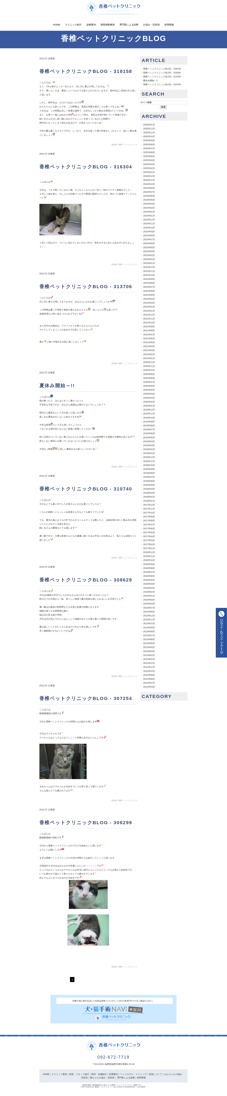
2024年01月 (149, 215)
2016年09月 (149, 564)
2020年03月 (149, 398)
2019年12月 (149, 409)
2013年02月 (149, 655)
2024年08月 (149, 188)
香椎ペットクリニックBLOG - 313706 (85, 286)
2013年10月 (149, 623)
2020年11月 (149, 366)
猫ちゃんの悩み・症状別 (102, 1077)
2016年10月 (149, 560)
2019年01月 (149, 453)
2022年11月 (149, 271)
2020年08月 (149, 378)
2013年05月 (149, 643)
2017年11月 (149, 508)
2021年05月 (149, 342)
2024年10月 (149, 184)
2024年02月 (149, 211)
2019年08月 (149, 425)
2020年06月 (149, 386)
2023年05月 (149, 247)
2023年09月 (149, 231)
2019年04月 (149, 441)
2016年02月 (149, 592)
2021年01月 (149, 358)
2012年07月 (149, 683)
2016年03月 (149, 588)
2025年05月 (149, 156)
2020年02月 (149, 402)
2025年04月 (149, 160)
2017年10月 (149, 512)
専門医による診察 (128, 24)
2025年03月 (149, 164)
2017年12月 (149, 505)
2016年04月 (149, 584)
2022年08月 (149, 283)
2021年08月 (149, 330)
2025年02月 (149, 168)
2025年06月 (149, 152)
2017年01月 (149, 548)
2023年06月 (149, 243)
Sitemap (141, 1087)
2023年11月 (149, 223)
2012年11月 (149, 667)
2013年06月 (149, 639)
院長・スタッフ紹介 (79, 1074)
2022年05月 (149, 295)
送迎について (155, 1074)
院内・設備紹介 (99, 1074)
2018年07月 (149, 477)
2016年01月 (149, 596)
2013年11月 (149, 619)
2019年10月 (149, 417)
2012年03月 (149, 687)
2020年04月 (149, 394)
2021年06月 (149, 338)
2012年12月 (149, 663)
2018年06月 (149, 481)
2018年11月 (149, 461)
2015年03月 (149, 603)
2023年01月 (149, 263)
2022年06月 (149, 291)
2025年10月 (149, 136)
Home (56, 24)
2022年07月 (149, 287)
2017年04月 (149, 536)
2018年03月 (149, 493)
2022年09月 (149, 279)
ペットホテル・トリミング (133, 1074)
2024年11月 (149, 180)
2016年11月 (149, 556)
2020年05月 (149, 390)
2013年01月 (149, 659)
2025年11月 (149, 132)
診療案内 (91, 24)
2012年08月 (149, 679)
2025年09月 (149, 140)
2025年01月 (149, 172)
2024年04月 (149, 203)
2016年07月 (149, 572)
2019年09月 (149, 421)
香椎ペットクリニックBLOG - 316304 (85, 166)
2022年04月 (149, 299)
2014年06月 (149, 611)
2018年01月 (149, 501)
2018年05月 (149, 485)
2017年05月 (149, 532)
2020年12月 (149, 362)
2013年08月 (149, 631)
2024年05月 (149, 200)
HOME (46, 1074)
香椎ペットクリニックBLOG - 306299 (85, 822)
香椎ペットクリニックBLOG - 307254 (85, 698)
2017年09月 (149, 516)
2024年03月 (149, 208)
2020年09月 (149, 374)
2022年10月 (149, 275)
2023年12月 (149, 219)
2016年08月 (149, 568)
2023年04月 (149, 251)
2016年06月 (149, 576)
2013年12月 (149, 615)
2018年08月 (149, 473)
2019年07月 (149, 429)
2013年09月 (149, 627)
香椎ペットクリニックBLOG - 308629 (85, 579)
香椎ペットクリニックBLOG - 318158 (85, 71)
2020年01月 (149, 405)
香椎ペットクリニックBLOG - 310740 (85, 488)
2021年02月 (149, 354)
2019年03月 (149, 445)
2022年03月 (149, 303)
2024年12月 (149, 176)
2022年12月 (149, 267)
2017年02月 (149, 544)
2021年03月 (149, 350)
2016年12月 (149, 552)
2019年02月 (149, 449)
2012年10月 (149, 671)
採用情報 (169, 24)
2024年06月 (149, 196)
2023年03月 (149, 255)
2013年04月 (149, 647)
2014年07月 (149, 607)
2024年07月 (149, 192)
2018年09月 (149, 469)
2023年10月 (149, 227)
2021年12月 (149, 314)
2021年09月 (149, 326)
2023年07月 (149, 239)
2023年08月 (149, 235)
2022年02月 (149, 306)
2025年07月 (149, 148)
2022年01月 (149, 311)
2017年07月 (149, 524)
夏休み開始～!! (57, 385)
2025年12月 (149, 128)
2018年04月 (149, 489)
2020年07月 (149, 382)
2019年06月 (149, 433)
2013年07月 (149, 635)
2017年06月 (149, 528)
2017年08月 (149, 520)
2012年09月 (149, 675)
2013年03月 (149, 651)
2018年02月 (149, 496)
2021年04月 (149, 346)
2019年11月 (149, 413)
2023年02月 (149, 259)
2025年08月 (149, 144)
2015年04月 (149, 599)
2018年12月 (149, 457)
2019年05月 (149, 437)
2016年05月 (149, 580)
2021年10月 (149, 322)
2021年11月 (149, 318)
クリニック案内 (59, 1074)
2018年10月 (149, 465)
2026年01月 (149, 124)
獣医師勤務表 (108, 24)
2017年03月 (149, 540)
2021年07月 (149, 334)
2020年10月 (149, 370)
